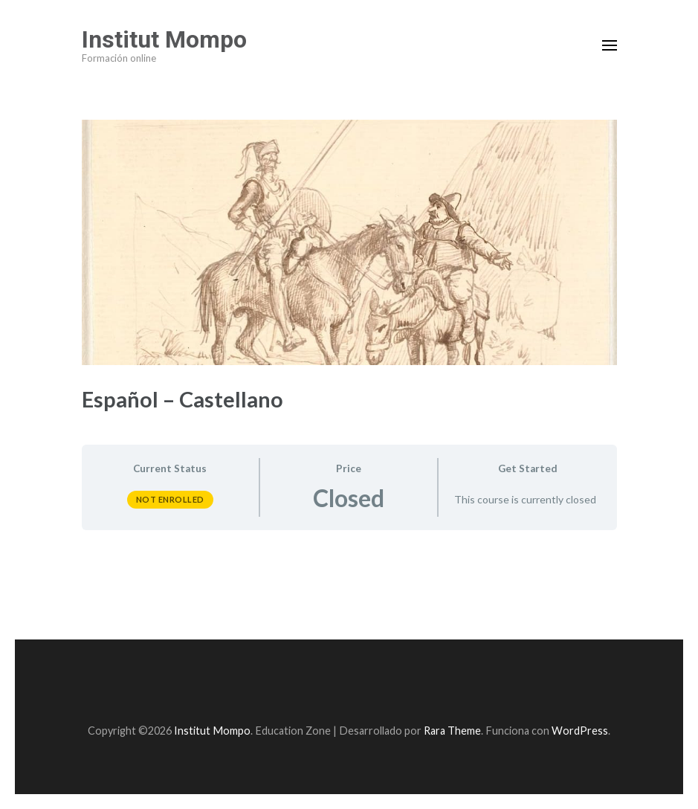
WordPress (580, 730)
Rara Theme (452, 730)
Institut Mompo (164, 39)
